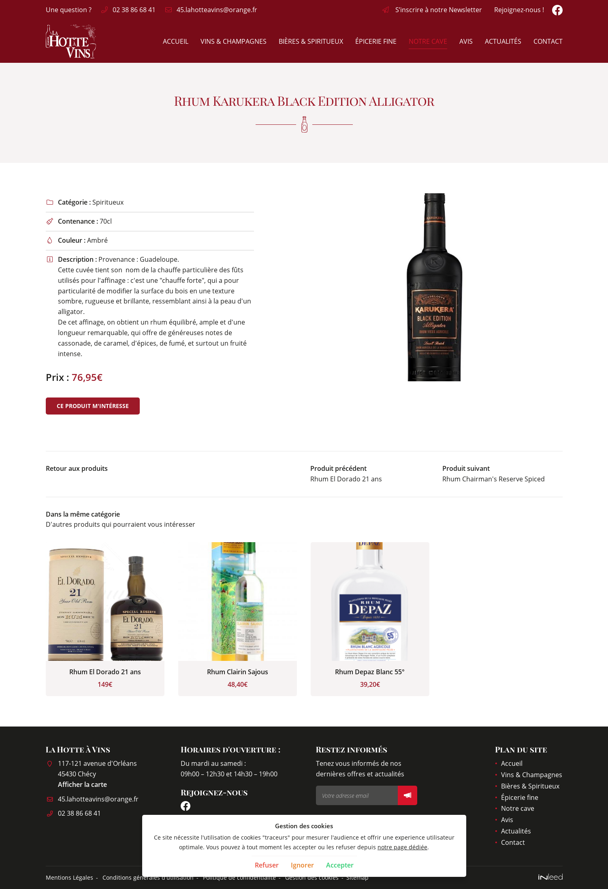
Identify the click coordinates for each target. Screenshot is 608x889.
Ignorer (302, 865)
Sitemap (357, 877)
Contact (548, 41)
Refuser (267, 865)
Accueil (175, 41)
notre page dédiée (402, 847)
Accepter (340, 865)
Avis (466, 41)
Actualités (503, 41)
